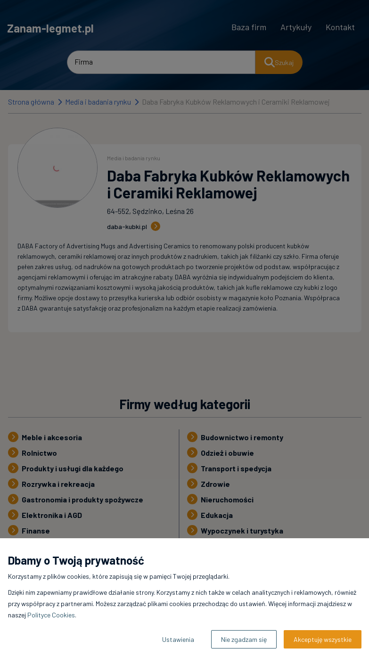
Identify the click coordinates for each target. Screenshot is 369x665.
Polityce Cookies (51, 615)
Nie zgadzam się (244, 639)
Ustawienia (178, 639)
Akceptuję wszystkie (323, 639)
